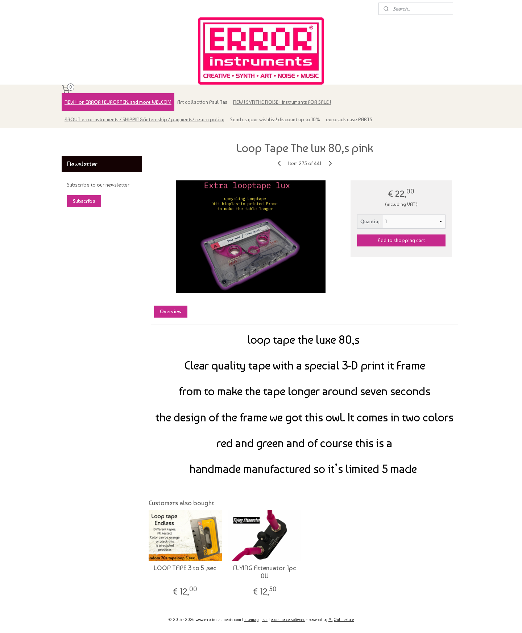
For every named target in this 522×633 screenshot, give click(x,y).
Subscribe (84, 201)
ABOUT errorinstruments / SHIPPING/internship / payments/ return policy (144, 119)
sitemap (251, 619)
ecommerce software (288, 619)
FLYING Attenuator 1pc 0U (264, 572)
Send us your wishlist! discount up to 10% (275, 119)
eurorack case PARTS (349, 119)
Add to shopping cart (401, 240)
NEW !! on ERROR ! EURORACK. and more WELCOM (118, 102)
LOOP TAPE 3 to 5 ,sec (185, 568)
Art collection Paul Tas (202, 102)
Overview (170, 311)
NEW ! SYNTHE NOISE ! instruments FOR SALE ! (282, 102)
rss (265, 619)
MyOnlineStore (341, 619)
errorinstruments (84, 137)
